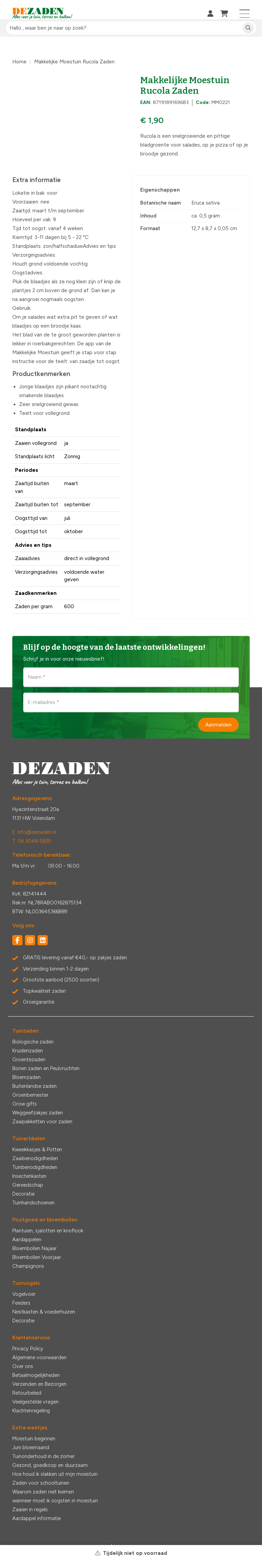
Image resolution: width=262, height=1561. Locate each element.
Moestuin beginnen (33, 1439)
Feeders (21, 1303)
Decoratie (23, 1194)
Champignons (28, 1266)
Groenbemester (30, 1095)
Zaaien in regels (30, 1509)
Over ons (22, 1366)
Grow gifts (24, 1104)
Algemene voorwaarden (39, 1357)
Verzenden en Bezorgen (39, 1384)
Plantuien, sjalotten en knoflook (47, 1231)
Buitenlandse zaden (34, 1086)
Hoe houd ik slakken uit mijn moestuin (55, 1474)
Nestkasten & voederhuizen (43, 1312)
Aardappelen (26, 1239)
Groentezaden (28, 1059)
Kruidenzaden (27, 1051)
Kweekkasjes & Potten (37, 1149)
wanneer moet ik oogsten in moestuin (55, 1501)
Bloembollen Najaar (34, 1248)
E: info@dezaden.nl (34, 832)
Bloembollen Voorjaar (36, 1257)
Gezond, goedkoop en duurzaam (50, 1465)
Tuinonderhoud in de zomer (43, 1456)
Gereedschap (27, 1185)
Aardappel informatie (36, 1518)
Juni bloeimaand (30, 1447)
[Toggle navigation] (245, 14)
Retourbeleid (26, 1393)
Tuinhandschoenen (33, 1203)
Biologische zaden (33, 1042)
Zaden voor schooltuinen (40, 1483)
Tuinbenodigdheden (34, 1167)
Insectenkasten (29, 1176)
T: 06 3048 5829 (31, 841)
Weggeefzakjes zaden (37, 1113)
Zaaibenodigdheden (35, 1158)
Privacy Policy (27, 1349)
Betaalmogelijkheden (36, 1375)
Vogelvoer (23, 1294)
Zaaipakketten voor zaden (42, 1122)
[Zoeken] (248, 28)
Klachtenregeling (31, 1411)
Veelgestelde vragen (35, 1402)
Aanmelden (218, 724)
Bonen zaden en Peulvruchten (45, 1068)
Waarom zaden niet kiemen (43, 1492)
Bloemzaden (26, 1077)
